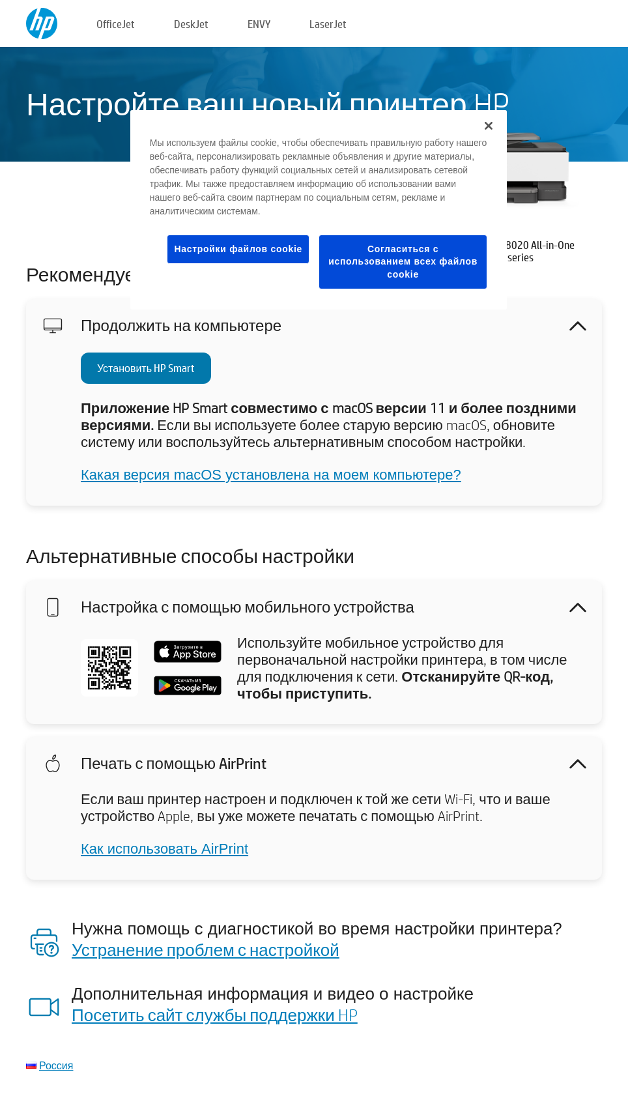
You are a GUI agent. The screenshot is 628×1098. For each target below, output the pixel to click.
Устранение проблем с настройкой (205, 949)
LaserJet (328, 23)
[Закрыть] (488, 125)
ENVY (259, 23)
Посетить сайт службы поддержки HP (215, 1014)
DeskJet (191, 23)
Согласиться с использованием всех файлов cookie (403, 262)
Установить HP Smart (146, 367)
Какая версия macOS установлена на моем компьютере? (271, 475)
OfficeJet (115, 23)
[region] (318, 210)
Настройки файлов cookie (238, 249)
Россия (56, 1065)
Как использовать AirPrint (164, 849)
